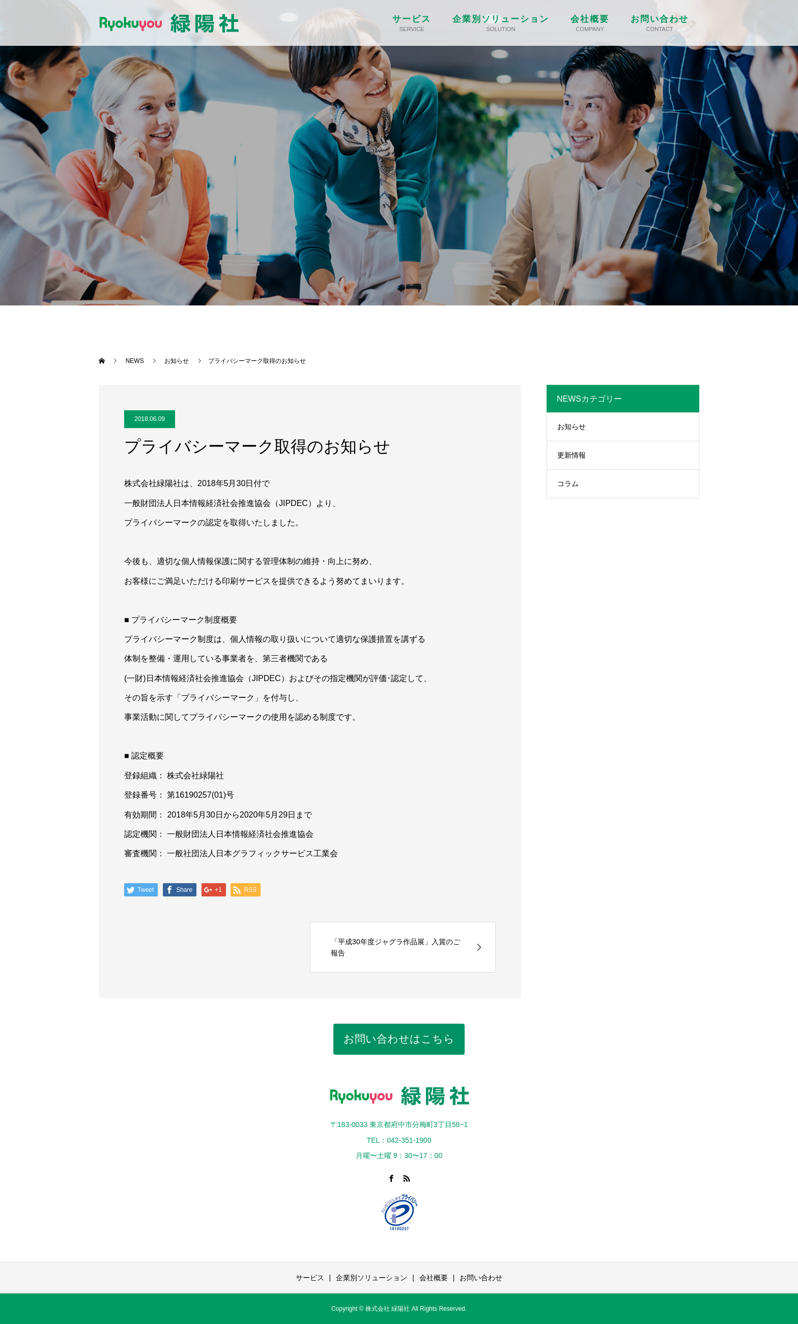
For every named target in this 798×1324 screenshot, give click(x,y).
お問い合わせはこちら (399, 1039)
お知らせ (571, 426)
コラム (568, 484)
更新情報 (571, 455)
